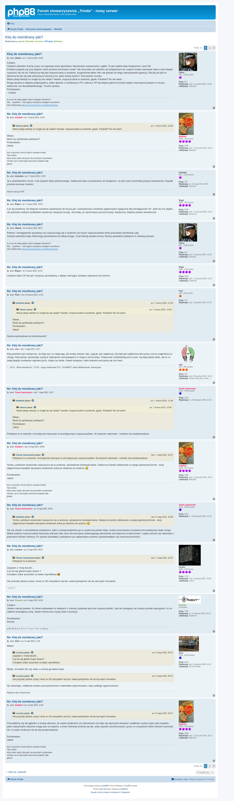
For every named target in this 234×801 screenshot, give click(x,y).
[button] (214, 48)
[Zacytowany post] (31, 125)
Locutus (20, 652)
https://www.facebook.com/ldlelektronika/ (40, 105)
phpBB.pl (124, 789)
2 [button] (209, 48)
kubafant (20, 303)
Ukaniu (19, 126)
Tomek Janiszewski (25, 455)
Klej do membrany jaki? (24, 37)
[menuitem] (10, 23)
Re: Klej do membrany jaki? (25, 113)
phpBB (105, 786)
